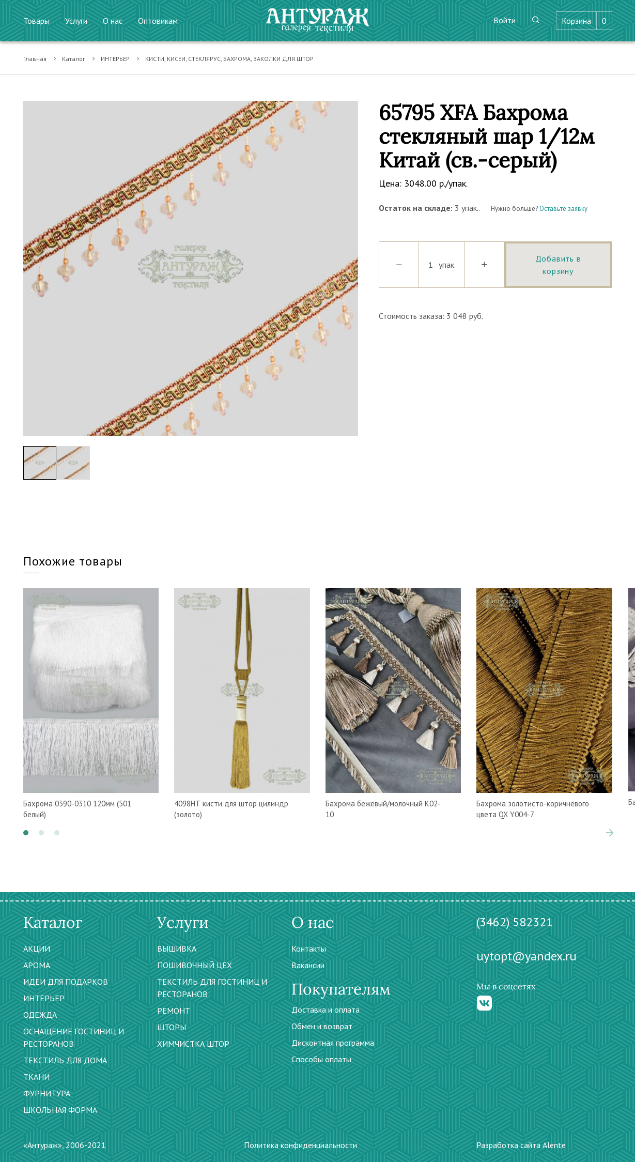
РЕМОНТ (173, 1010)
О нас (112, 21)
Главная (35, 59)
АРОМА (36, 965)
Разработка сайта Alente (521, 1145)
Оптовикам (158, 21)
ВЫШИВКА (176, 948)
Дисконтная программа (332, 1042)
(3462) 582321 (514, 922)
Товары (36, 21)
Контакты (308, 948)
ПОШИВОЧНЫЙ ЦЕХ (194, 965)
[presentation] (609, 832)
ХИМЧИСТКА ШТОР (193, 1043)
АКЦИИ (36, 948)
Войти (504, 20)
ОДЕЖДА (40, 1015)
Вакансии (307, 965)
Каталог (73, 59)
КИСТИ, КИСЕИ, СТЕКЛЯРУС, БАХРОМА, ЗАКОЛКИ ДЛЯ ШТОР (229, 59)
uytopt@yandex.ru (526, 956)
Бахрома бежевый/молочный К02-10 (383, 809)
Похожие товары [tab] (73, 561)
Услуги (76, 21)
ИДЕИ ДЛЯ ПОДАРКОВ (65, 981)
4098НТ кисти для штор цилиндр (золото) (231, 809)
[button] (26, 832)
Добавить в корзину (558, 264)
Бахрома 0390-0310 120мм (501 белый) (77, 809)
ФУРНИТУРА (46, 1093)
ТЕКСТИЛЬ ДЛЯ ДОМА (65, 1060)
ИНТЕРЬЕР (115, 59)
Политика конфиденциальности (300, 1145)
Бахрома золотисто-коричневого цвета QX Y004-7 (532, 809)
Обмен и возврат (321, 1026)
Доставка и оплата (325, 1009)
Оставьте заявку (563, 208)
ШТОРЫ (171, 1027)
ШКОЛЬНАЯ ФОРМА (60, 1110)
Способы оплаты (321, 1059)
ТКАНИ (36, 1077)
